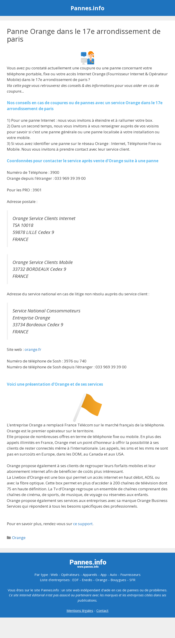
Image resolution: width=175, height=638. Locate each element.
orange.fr (33, 349)
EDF (75, 579)
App (103, 574)
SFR (132, 579)
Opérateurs (70, 574)
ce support (83, 523)
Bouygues (118, 579)
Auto (113, 574)
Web (54, 574)
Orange (19, 537)
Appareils (90, 574)
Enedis (87, 579)
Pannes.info (87, 8)
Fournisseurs (130, 574)
